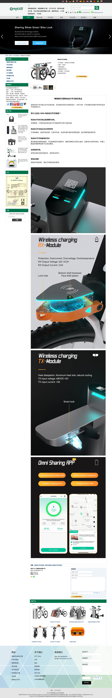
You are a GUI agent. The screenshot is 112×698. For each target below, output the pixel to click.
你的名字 (85, 652)
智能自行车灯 (10, 81)
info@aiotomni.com (97, 12)
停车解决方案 (10, 75)
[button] (110, 37)
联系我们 (83, 17)
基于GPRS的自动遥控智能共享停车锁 (23, 161)
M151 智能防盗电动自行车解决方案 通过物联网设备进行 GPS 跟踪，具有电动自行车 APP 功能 (23, 129)
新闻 (61, 17)
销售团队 (37, 666)
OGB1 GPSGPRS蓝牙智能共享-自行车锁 (23, 116)
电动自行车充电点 (57, 565)
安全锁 (8, 78)
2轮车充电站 (48, 565)
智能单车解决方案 (11, 62)
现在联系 (17, 107)
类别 (10, 55)
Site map (37, 673)
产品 (28, 17)
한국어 (91, 1)
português (84, 1)
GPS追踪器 (9, 73)
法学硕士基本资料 (40, 676)
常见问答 (72, 17)
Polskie (101, 1)
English (63, 1)
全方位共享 (58, 690)
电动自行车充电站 (39, 565)
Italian (73, 1)
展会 (35, 663)
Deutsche (70, 1)
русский (77, 1)
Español (80, 1)
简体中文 (94, 1)
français (66, 1)
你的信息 (85, 664)
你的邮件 (85, 658)
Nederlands (87, 1)
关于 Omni (37, 656)
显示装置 (8, 70)
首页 (17, 17)
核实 (83, 675)
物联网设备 (9, 67)
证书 (35, 659)
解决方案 (39, 17)
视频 (94, 17)
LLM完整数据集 (39, 679)
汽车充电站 (16, 55)
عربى (98, 1)
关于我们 (50, 17)
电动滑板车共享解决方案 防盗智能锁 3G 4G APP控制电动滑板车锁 (23, 150)
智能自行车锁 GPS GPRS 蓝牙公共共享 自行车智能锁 (22, 139)
